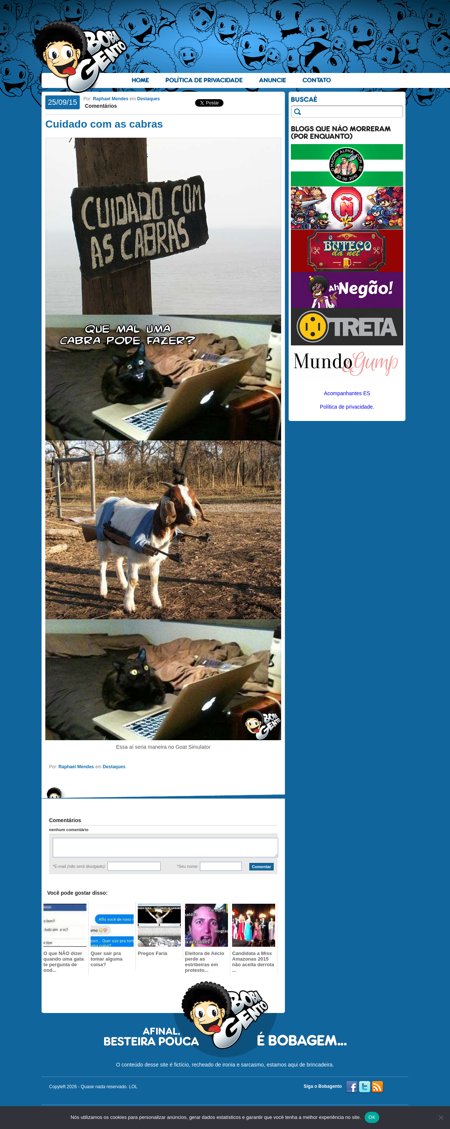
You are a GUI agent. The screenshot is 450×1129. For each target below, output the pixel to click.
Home (140, 80)
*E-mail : (79, 866)
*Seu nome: (187, 866)
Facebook (352, 1087)
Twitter (364, 1087)
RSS (377, 1087)
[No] (440, 1117)
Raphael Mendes (110, 98)
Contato (316, 80)
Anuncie (272, 80)
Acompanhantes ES (347, 393)
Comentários (100, 106)
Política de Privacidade (204, 80)
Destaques (148, 98)
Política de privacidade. (347, 407)
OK (371, 1117)
